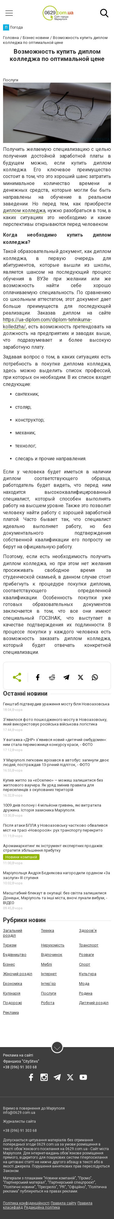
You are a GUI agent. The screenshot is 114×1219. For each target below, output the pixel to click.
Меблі (46, 964)
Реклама (11, 1012)
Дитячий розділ (94, 1002)
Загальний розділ (12, 933)
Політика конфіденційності (26, 1203)
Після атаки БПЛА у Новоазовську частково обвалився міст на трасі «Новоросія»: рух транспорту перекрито (55, 827)
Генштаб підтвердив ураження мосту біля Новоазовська (56, 704)
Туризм (9, 945)
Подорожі (12, 1002)
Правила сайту (63, 1203)
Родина (85, 993)
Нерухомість (52, 945)
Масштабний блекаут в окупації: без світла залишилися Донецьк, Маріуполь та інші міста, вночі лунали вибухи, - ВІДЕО (55, 898)
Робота (47, 1002)
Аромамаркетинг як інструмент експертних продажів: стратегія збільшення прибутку (53, 848)
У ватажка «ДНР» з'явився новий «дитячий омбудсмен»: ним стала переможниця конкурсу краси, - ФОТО (55, 742)
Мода (84, 983)
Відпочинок (51, 954)
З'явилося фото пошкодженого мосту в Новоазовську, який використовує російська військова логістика (55, 722)
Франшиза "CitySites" (21, 1061)
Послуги (48, 993)
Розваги (86, 954)
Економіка (12, 983)
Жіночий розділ (17, 973)
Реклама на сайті (18, 1055)
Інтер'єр (48, 983)
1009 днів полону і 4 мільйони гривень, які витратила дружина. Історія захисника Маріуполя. (52, 807)
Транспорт (88, 945)
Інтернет (49, 973)
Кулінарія (11, 993)
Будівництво (14, 954)
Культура (87, 973)
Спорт (84, 964)
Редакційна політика (42, 1207)
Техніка (47, 930)
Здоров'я (88, 930)
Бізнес (9, 964)
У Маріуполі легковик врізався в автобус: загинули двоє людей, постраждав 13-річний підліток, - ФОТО (56, 762)
